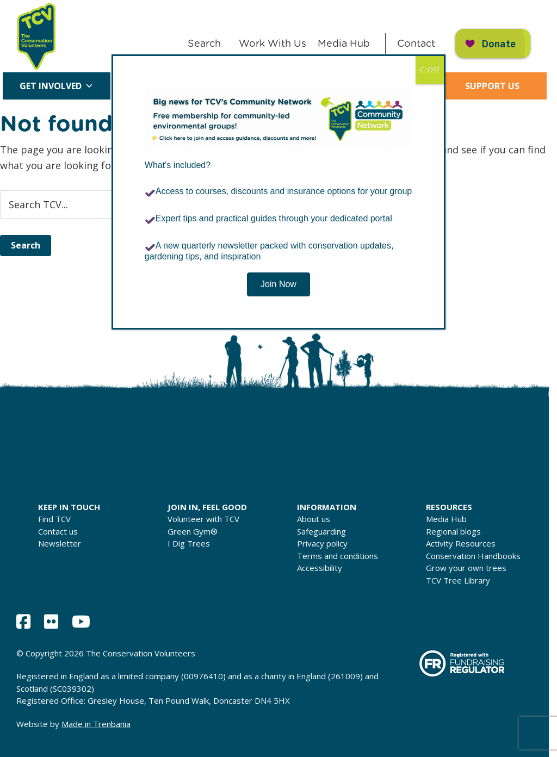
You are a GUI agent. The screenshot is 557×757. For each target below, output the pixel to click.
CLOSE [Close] (430, 70)
